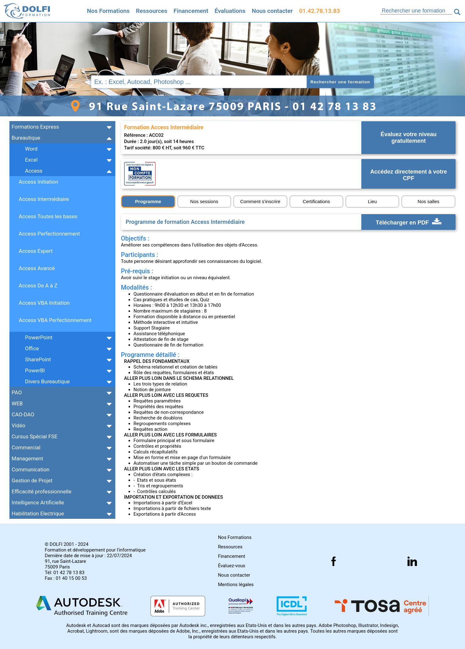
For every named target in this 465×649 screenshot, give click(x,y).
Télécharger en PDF (408, 222)
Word (31, 149)
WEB (17, 403)
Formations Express (35, 127)
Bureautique (26, 138)
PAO (17, 392)
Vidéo (18, 425)
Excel (31, 160)
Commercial (26, 447)
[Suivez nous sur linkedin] (412, 561)
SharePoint (38, 359)
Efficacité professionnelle (41, 491)
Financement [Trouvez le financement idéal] (190, 10)
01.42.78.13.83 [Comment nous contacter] (319, 10)
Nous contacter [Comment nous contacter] (272, 10)
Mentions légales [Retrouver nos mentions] (236, 584)
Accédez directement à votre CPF (408, 175)
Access (33, 171)
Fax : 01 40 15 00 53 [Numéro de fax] (66, 578)
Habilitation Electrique (38, 513)
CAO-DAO (23, 414)
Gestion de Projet (32, 480)
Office (32, 348)
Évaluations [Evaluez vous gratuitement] (230, 10)
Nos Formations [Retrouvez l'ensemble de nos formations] (108, 10)
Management (27, 458)
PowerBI (35, 370)
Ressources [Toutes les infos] (151, 10)
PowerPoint (38, 337)
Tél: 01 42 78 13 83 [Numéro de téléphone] (65, 572)
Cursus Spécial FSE (34, 436)
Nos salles (428, 201)
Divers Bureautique (47, 381)
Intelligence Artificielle (38, 502)
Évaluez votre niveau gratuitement (408, 137)
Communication (30, 469)
